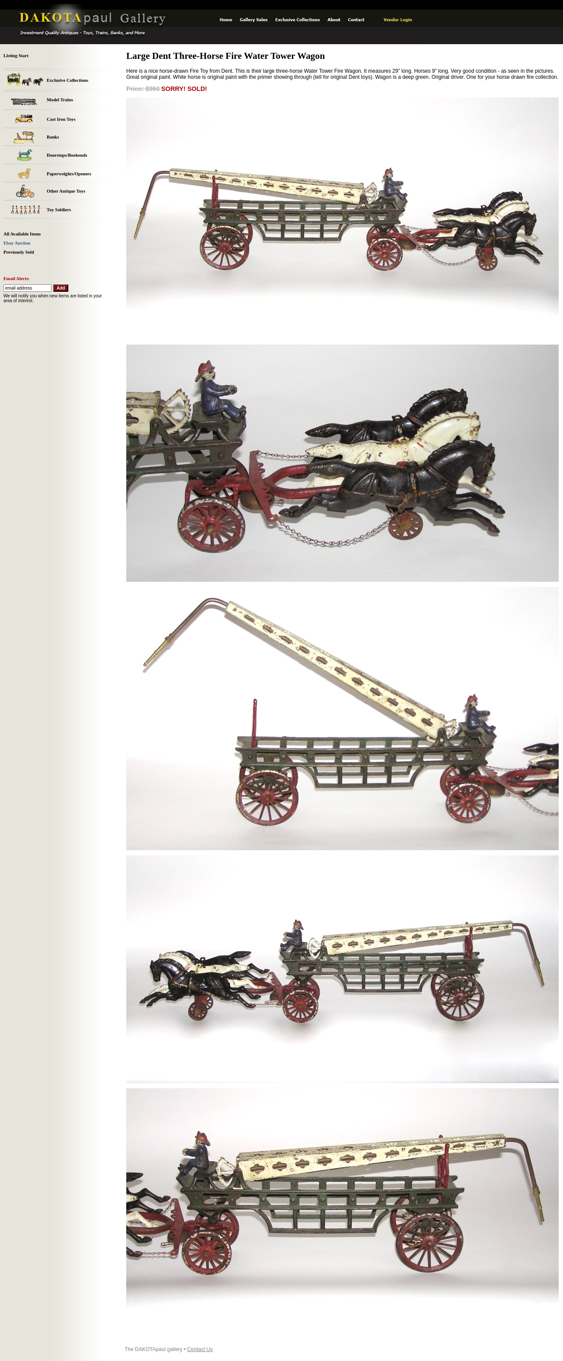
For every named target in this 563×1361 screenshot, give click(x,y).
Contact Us (200, 1349)
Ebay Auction (16, 243)
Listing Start (16, 55)
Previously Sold (18, 252)
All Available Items (22, 234)
